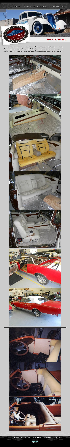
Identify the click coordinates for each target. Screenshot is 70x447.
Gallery (32, 6)
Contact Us (64, 6)
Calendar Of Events (53, 6)
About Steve (25, 6)
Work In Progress (41, 6)
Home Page (16, 6)
